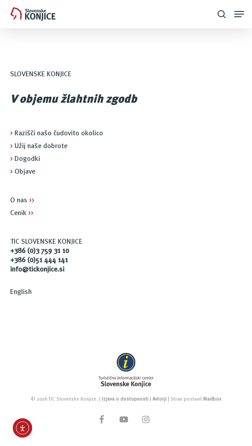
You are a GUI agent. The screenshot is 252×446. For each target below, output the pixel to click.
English (21, 292)
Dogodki (25, 159)
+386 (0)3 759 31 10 (39, 251)
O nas (22, 200)
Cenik (21, 213)
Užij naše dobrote (38, 146)
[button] (239, 14)
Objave (22, 171)
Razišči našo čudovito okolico (56, 133)
